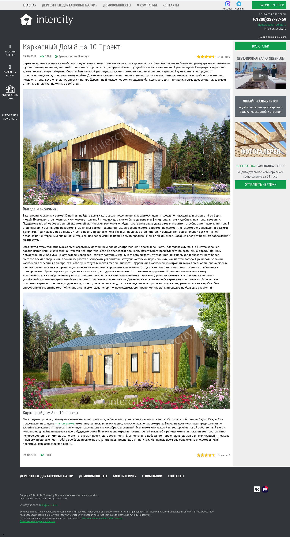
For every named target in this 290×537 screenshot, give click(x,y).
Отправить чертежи (261, 184)
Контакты (171, 5)
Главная (29, 5)
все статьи (260, 46)
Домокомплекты (117, 5)
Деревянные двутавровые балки (68, 5)
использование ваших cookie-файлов (102, 518)
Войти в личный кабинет (272, 37)
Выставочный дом (10, 92)
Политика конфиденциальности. (37, 521)
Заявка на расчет (10, 71)
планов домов (65, 423)
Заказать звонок (269, 5)
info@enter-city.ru (275, 28)
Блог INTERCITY (125, 476)
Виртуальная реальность (10, 114)
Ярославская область (272, 24)
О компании (147, 5)
